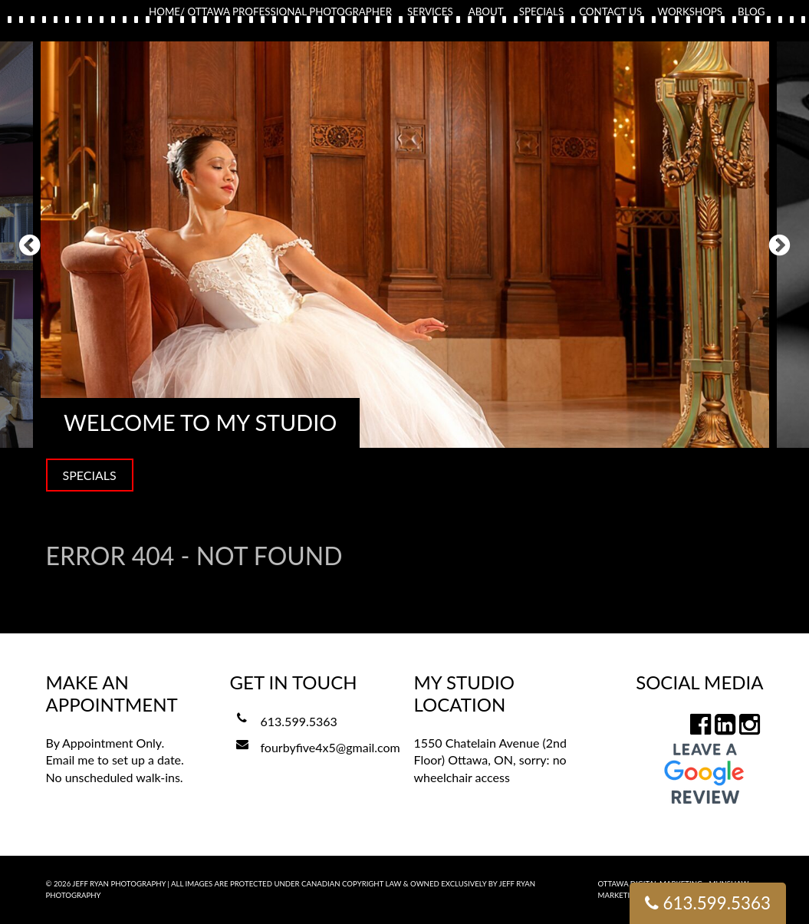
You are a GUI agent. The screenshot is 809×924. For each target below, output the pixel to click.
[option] (405, 244)
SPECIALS (90, 475)
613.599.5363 (299, 721)
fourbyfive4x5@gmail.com (330, 747)
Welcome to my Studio (200, 422)
